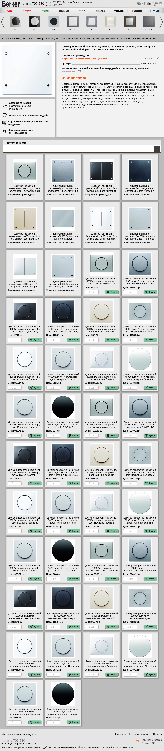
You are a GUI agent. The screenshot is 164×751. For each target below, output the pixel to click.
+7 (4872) (32, 3)
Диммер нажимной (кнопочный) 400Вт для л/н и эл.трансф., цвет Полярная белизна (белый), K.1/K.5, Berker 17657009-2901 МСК (24, 286)
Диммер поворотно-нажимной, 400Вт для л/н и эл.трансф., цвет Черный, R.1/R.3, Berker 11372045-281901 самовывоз (63, 426)
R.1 (15, 29)
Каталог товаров (140, 734)
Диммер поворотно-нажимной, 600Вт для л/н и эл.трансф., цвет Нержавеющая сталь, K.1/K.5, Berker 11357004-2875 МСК (140, 475)
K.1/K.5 (148, 29)
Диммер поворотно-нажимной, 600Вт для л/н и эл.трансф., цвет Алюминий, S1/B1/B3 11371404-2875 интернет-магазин (140, 427)
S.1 (110, 29)
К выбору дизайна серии (21, 38)
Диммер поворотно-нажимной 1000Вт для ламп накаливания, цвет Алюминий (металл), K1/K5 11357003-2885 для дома (101, 570)
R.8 (53, 29)
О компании (121, 734)
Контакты (67, 2)
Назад (4, 38)
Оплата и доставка (82, 2)
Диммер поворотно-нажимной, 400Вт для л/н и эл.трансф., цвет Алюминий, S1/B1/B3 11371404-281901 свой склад (140, 282)
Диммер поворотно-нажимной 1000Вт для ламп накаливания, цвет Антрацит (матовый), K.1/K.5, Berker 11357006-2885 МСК (24, 618)
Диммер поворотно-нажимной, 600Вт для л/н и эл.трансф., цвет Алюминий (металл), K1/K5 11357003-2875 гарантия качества (101, 427)
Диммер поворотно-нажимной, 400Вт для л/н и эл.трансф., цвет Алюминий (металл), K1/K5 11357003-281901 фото (101, 282)
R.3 (34, 29)
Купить (112, 292)
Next (161, 22)
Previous (3, 22)
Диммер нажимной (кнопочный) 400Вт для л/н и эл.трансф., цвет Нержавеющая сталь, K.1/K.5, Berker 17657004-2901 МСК (63, 238)
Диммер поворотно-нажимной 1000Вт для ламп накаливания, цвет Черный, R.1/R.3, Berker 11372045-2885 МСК (63, 714)
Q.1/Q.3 (72, 29)
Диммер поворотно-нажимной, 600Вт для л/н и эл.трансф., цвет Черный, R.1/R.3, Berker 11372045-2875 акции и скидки (63, 569)
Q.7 (91, 29)
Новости (157, 734)
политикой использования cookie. (118, 747)
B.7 (129, 29)
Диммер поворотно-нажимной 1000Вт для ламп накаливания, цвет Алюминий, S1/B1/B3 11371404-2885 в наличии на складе (140, 570)
